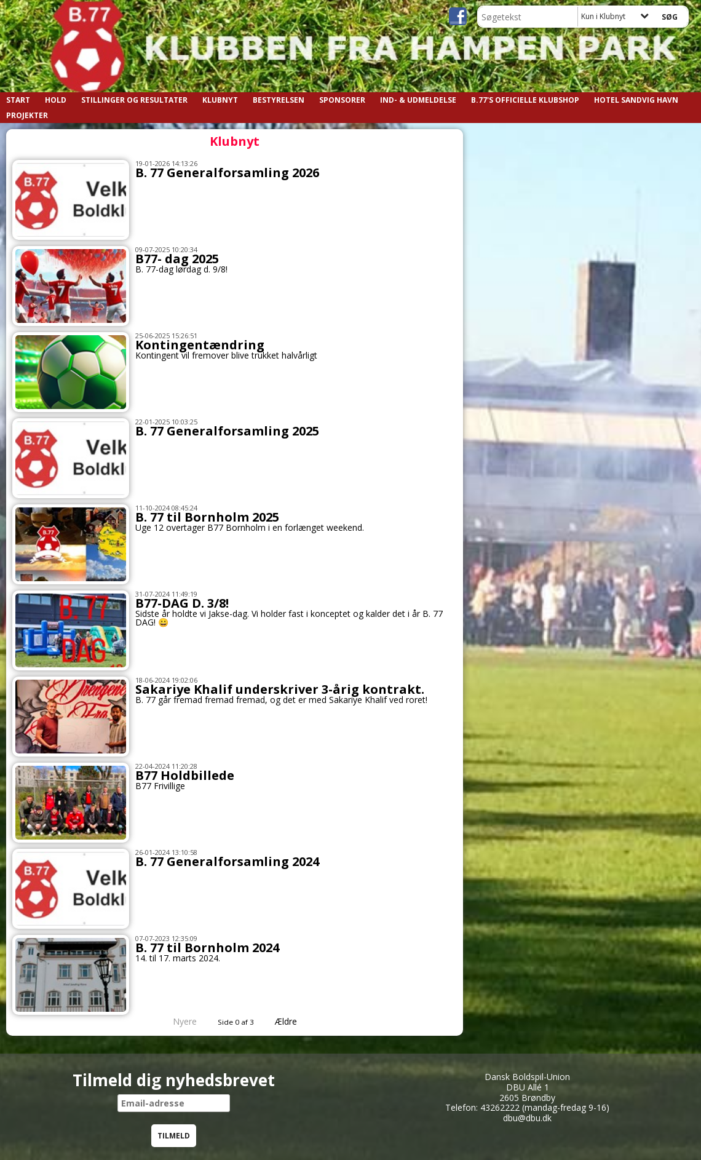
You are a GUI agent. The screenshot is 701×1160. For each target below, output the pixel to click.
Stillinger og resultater (134, 100)
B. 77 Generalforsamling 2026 (227, 172)
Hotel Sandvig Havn (636, 100)
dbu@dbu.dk (527, 1118)
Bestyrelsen (278, 100)
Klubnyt (220, 100)
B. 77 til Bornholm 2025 (207, 517)
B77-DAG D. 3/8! (182, 603)
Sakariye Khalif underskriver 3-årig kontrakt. (279, 689)
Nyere (177, 1021)
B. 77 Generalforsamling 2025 (227, 431)
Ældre (294, 1021)
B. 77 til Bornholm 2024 (207, 947)
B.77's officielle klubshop (525, 100)
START (18, 100)
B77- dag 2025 (177, 258)
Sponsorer (342, 100)
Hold (55, 100)
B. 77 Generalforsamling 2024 (227, 861)
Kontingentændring (199, 344)
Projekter (27, 115)
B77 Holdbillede (184, 775)
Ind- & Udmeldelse (418, 100)
